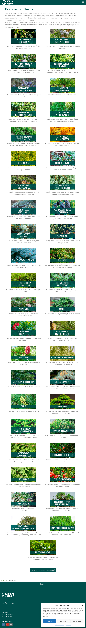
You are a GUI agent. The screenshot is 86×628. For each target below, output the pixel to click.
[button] (82, 605)
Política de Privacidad (8, 614)
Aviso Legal (5, 612)
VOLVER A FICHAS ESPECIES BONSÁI (43, 570)
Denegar (63, 621)
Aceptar (49, 621)
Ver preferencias (77, 621)
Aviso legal (68, 625)
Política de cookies (59, 625)
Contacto (4, 610)
